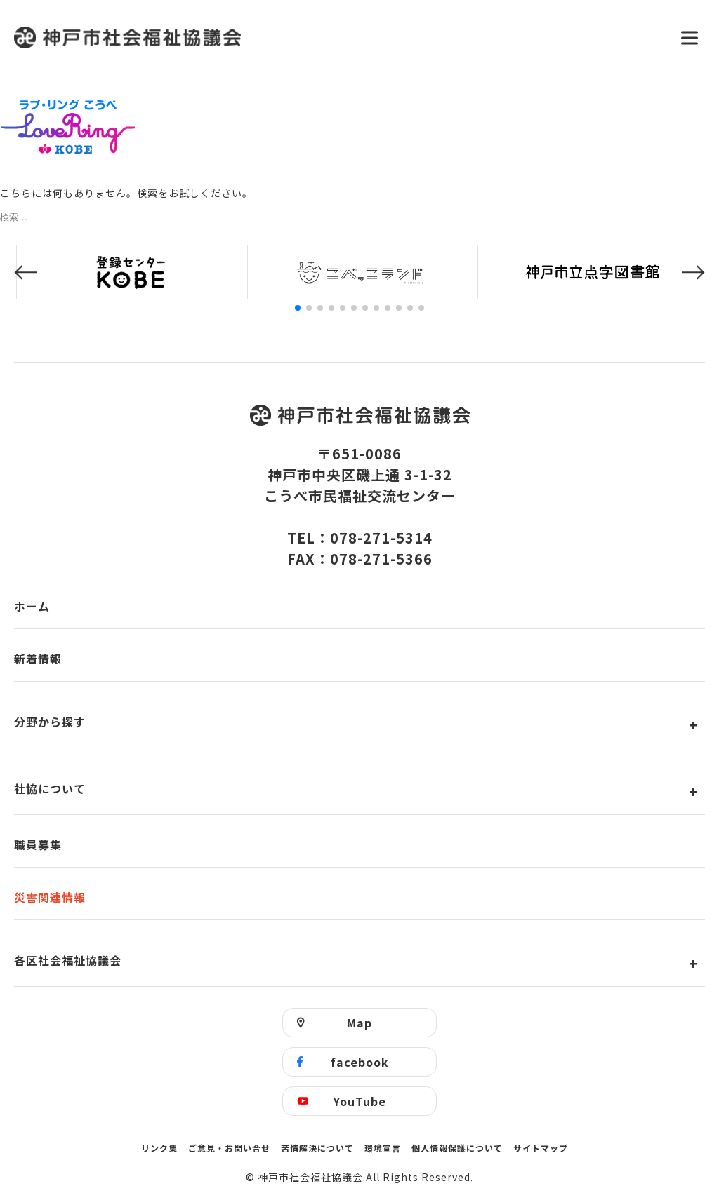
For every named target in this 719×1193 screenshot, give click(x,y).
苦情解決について (317, 1148)
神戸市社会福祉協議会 (338, 37)
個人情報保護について (457, 1148)
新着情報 (38, 658)
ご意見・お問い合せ (229, 1148)
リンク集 (159, 1148)
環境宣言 (382, 1148)
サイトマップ (540, 1148)
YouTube (360, 1101)
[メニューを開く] (689, 37)
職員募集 (38, 844)
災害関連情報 (50, 897)
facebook (360, 1061)
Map (359, 1022)
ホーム (32, 606)
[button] (25, 272)
